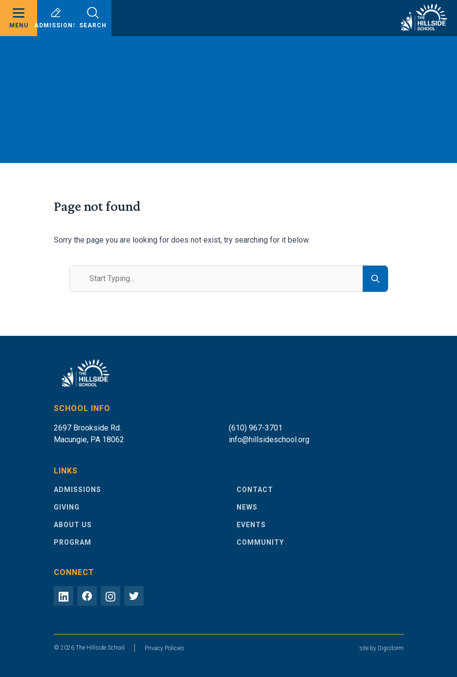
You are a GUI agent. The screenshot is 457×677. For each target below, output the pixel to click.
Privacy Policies (164, 648)
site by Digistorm (381, 648)
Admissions (55, 18)
